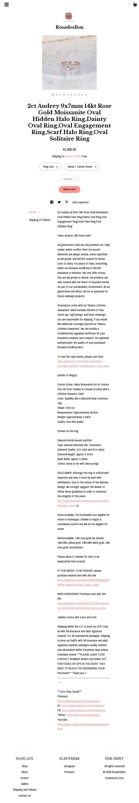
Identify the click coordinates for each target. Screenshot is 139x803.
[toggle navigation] (6, 4)
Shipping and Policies (24, 790)
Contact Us (24, 796)
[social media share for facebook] (52, 202)
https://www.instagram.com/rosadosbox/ (83, 706)
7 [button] (75, 95)
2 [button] (57, 95)
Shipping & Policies (39, 220)
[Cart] (135, 5)
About (24, 772)
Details (34, 212)
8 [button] (79, 95)
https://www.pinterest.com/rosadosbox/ (78, 701)
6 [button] (71, 95)
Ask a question (80, 202)
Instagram (69, 766)
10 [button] (86, 95)
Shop (25, 766)
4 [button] (64, 95)
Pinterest (69, 772)
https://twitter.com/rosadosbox (83, 715)
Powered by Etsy (114, 778)
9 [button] (82, 95)
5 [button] (68, 95)
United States (73, 156)
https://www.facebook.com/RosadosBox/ (84, 710)
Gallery (24, 784)
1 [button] (53, 95)
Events (24, 778)
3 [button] (60, 95)
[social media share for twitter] (59, 202)
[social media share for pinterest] (67, 202)
